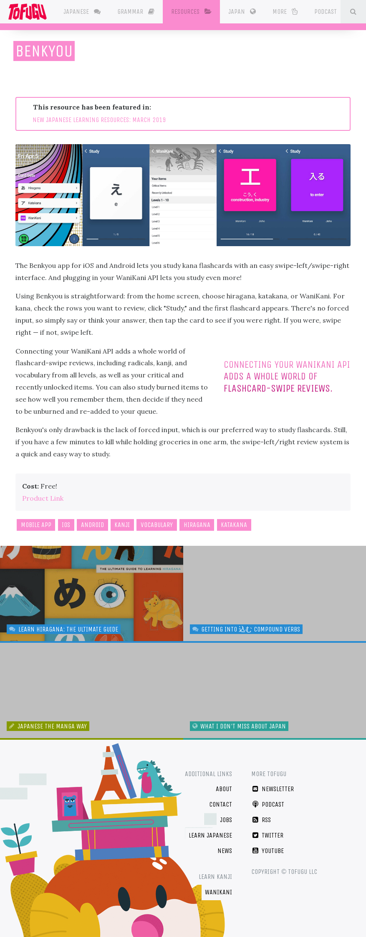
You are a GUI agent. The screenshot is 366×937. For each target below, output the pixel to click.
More (285, 11)
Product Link (42, 498)
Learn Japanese (210, 835)
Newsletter (272, 789)
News (224, 851)
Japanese (82, 11)
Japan (242, 11)
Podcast (330, 10)
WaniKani (218, 892)
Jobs (226, 820)
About (224, 789)
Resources (191, 11)
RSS (261, 820)
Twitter (267, 835)
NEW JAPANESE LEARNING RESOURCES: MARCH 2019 (99, 120)
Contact (220, 804)
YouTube (267, 851)
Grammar (135, 11)
